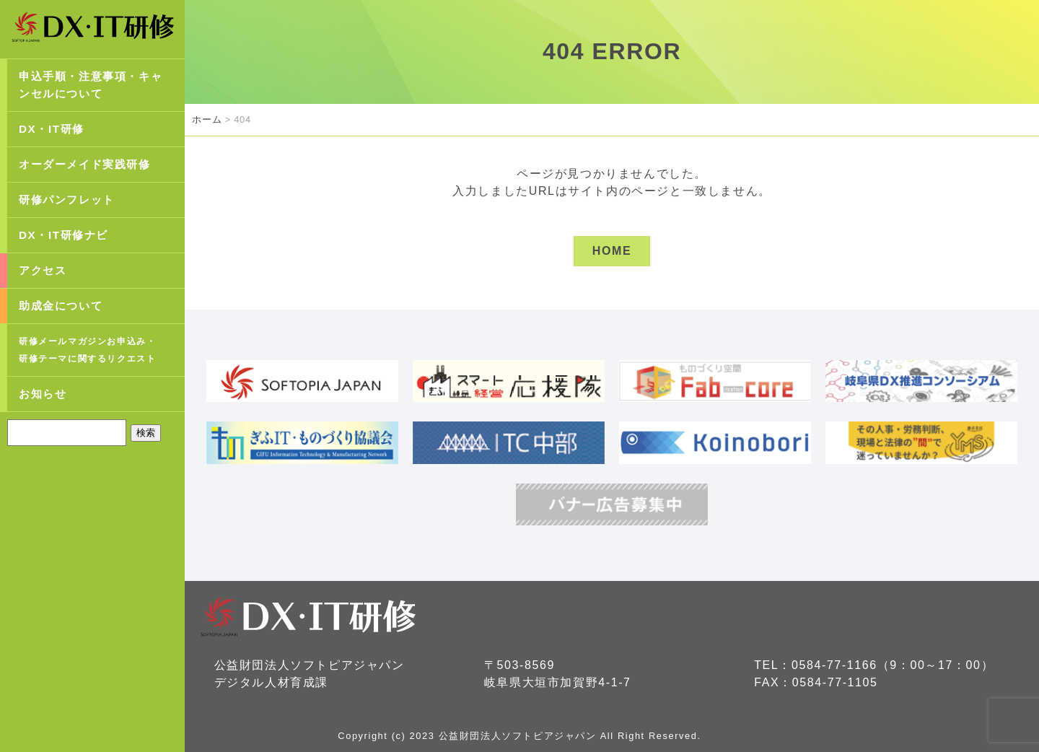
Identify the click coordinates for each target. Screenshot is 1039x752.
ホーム (207, 119)
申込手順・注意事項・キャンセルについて (90, 85)
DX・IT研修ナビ (63, 235)
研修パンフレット (67, 199)
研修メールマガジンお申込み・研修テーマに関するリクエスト (87, 350)
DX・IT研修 (51, 129)
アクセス (42, 270)
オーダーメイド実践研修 (85, 164)
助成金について (60, 306)
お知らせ (42, 394)
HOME (611, 251)
